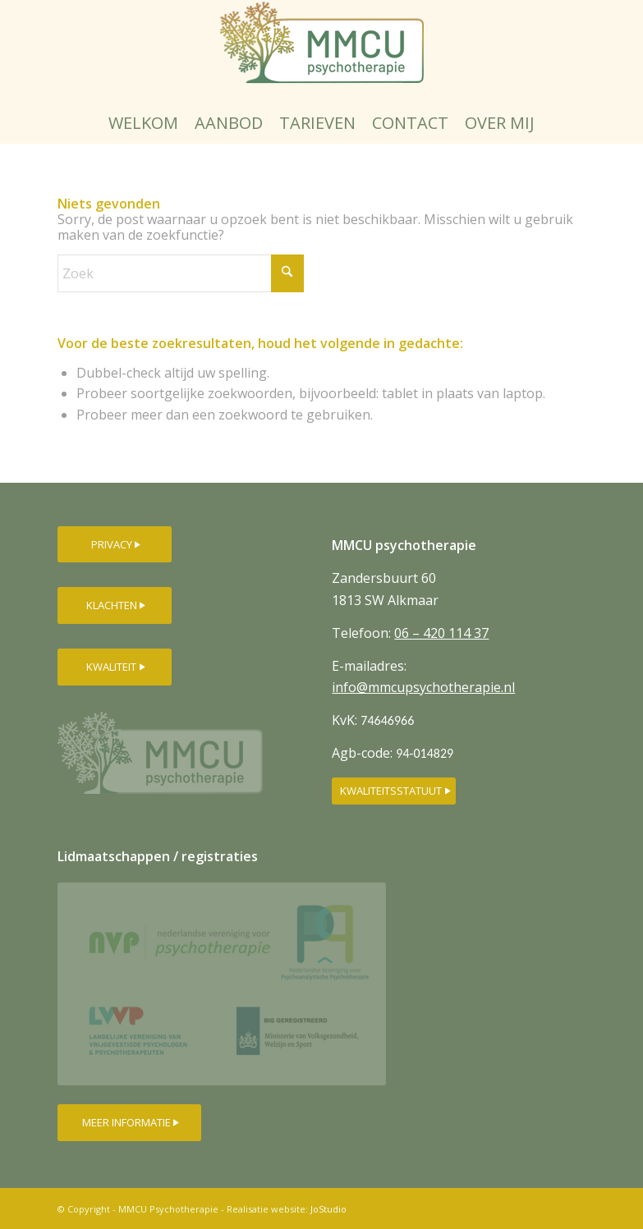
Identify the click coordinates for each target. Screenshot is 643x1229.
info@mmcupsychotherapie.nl (423, 687)
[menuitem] (143, 123)
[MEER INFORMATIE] (129, 1122)
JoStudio (328, 1209)
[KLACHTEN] (114, 605)
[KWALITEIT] (114, 667)
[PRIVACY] (114, 544)
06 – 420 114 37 (441, 633)
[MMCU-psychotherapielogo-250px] (322, 51)
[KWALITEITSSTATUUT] (394, 791)
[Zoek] (180, 273)
